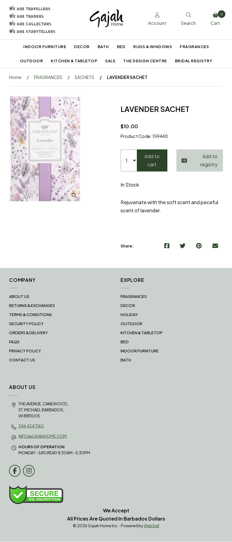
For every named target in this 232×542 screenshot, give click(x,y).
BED (121, 46)
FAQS (14, 342)
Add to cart (152, 160)
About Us (19, 296)
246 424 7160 (31, 425)
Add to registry (200, 160)
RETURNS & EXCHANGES (32, 305)
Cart (216, 18)
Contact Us (22, 360)
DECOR (82, 46)
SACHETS (84, 77)
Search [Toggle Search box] (187, 19)
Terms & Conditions (30, 314)
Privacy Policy (25, 351)
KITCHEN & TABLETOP (74, 60)
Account (154, 19)
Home (15, 77)
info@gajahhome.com (42, 436)
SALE (110, 60)
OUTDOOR (31, 60)
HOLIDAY (129, 314)
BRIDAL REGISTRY (193, 60)
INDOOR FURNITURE (44, 46)
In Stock (130, 185)
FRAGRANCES (194, 46)
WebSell (151, 526)
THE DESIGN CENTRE (145, 60)
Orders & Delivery (28, 333)
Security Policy (26, 324)
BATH (103, 46)
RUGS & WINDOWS (152, 46)
